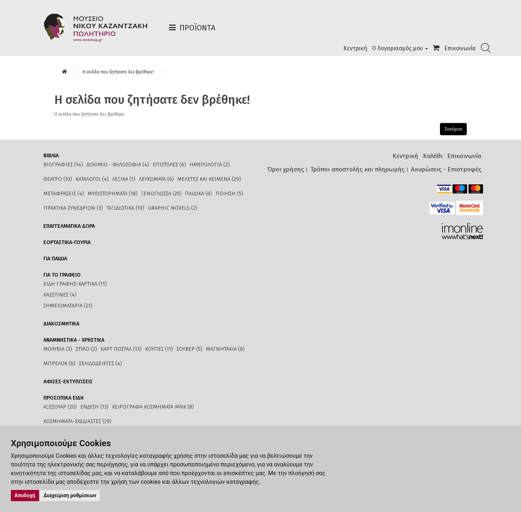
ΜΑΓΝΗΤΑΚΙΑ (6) (225, 349)
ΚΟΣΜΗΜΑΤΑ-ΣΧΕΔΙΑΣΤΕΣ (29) (77, 421)
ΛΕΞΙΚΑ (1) (123, 179)
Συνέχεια (453, 129)
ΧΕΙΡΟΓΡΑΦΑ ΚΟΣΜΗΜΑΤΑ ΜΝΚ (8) (153, 407)
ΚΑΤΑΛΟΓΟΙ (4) (92, 179)
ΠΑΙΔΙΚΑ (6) (198, 194)
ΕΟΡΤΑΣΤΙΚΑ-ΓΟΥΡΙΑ (66, 242)
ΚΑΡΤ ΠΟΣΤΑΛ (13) (121, 349)
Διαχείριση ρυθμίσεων (69, 495)
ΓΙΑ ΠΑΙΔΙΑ (55, 259)
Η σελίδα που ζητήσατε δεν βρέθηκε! (118, 71)
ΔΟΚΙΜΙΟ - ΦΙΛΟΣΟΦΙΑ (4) (117, 165)
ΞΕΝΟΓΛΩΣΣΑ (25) (161, 194)
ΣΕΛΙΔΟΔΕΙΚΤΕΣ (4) (100, 363)
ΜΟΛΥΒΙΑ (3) (57, 349)
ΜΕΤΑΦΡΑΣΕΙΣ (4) (63, 194)
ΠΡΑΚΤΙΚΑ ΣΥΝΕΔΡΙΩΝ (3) (73, 208)
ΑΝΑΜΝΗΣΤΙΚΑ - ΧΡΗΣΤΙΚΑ (73, 340)
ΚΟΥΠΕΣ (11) (159, 349)
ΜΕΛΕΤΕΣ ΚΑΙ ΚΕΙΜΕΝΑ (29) (209, 179)
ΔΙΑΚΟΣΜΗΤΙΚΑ (61, 324)
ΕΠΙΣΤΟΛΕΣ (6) (169, 165)
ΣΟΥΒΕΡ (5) (189, 349)
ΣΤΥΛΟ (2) (86, 349)
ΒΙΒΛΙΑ (51, 156)
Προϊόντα (197, 27)
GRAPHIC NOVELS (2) (172, 208)
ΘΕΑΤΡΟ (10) (57, 179)
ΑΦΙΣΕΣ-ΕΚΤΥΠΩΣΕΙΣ (68, 382)
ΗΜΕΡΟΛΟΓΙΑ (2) (209, 165)
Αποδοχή (24, 495)
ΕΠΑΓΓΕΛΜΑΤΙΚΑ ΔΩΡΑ (69, 226)
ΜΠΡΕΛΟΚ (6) (59, 363)
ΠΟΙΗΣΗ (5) (229, 194)
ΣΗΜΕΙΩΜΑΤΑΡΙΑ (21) (67, 306)
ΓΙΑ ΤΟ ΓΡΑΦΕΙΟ (62, 275)
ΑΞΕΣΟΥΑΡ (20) (60, 407)
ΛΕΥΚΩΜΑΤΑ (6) (156, 179)
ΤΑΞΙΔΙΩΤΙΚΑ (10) (125, 208)
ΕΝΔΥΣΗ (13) (94, 407)
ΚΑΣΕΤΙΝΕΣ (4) (59, 295)
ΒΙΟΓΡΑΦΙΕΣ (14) (63, 165)
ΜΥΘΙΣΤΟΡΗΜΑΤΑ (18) (112, 194)
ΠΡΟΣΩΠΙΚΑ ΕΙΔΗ (63, 398)
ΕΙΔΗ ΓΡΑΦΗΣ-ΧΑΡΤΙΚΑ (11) (75, 284)
